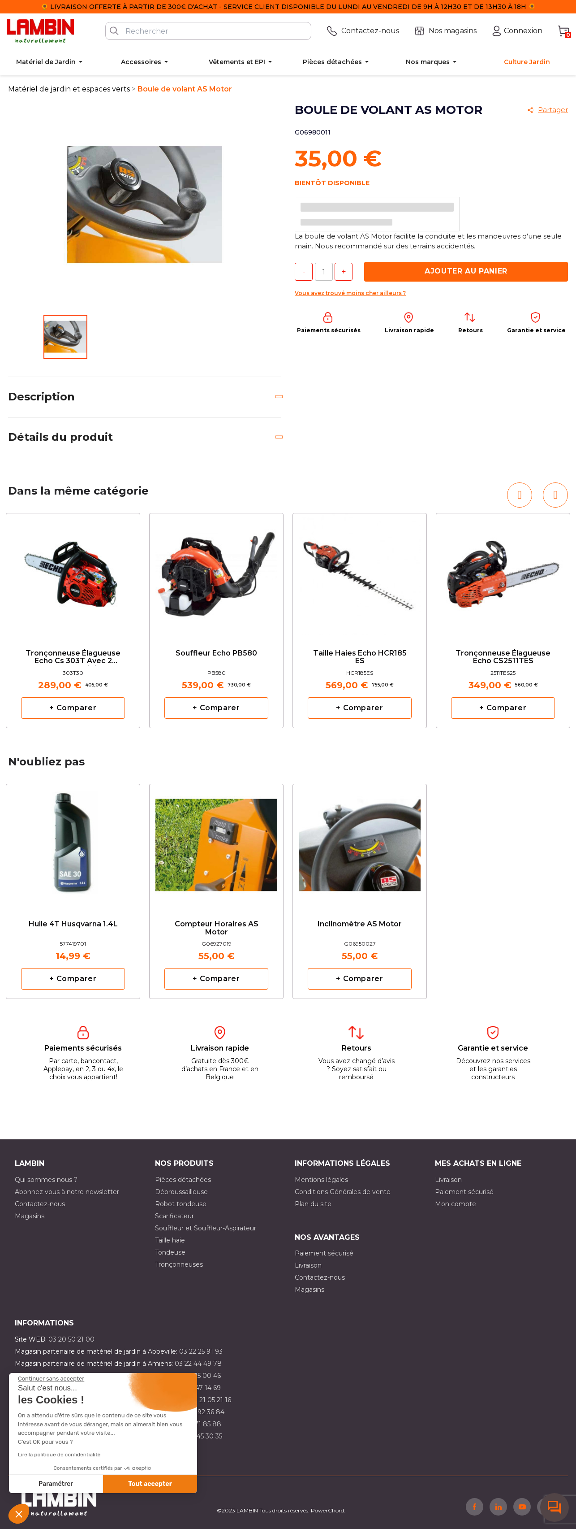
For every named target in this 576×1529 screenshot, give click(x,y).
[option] (73, 620)
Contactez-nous (40, 1204)
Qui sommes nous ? (46, 1180)
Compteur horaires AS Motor (216, 928)
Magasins (29, 1216)
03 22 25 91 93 (201, 1351)
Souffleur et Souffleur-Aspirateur (205, 1228)
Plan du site (313, 1204)
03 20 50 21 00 (71, 1339)
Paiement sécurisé (464, 1192)
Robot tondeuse (180, 1204)
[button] (19, 1514)
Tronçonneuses (179, 1264)
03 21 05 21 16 (210, 1400)
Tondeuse (170, 1252)
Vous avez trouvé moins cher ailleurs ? (350, 293)
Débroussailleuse (181, 1192)
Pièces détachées (183, 1180)
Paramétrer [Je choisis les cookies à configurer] (56, 1484)
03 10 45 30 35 (200, 1436)
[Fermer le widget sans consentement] (51, 1378)
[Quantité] (324, 272)
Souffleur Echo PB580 (216, 653)
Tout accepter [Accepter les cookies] (150, 1484)
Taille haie (170, 1240)
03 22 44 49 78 (198, 1364)
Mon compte (455, 1204)
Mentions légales (321, 1180)
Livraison (448, 1180)
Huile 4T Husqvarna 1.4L (73, 924)
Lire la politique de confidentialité (59, 1454)
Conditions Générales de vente (343, 1192)
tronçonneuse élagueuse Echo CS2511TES (503, 657)
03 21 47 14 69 (199, 1388)
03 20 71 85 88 (198, 1424)
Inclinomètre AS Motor (360, 924)
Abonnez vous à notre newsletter (67, 1192)
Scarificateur (174, 1216)
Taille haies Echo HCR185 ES (360, 657)
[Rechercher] (208, 31)
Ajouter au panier (466, 271)
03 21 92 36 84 (202, 1412)
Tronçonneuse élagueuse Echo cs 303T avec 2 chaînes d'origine (73, 657)
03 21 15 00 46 (199, 1376)
